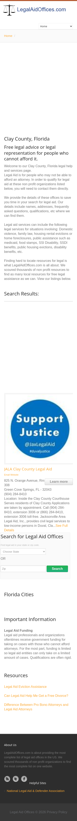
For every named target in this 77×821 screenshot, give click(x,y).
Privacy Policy (57, 812)
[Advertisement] (38, 82)
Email (7, 475)
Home (8, 35)
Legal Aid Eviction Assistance (25, 686)
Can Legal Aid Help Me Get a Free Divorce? (36, 695)
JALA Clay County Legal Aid (28, 469)
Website (14, 475)
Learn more (59, 481)
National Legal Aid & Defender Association (35, 791)
